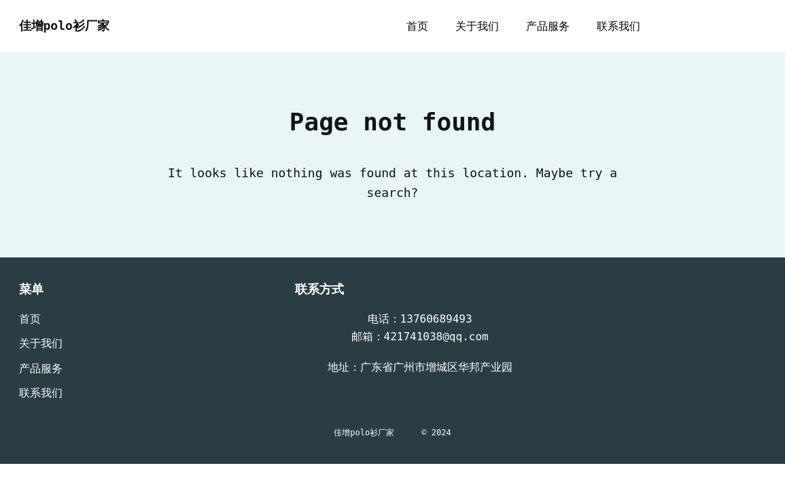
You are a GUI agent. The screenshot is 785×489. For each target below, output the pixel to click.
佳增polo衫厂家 (64, 25)
